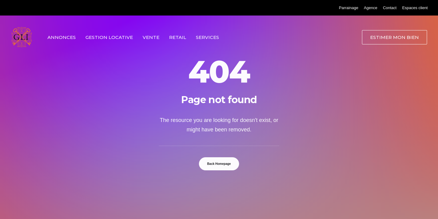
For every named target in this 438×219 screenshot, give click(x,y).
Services (207, 37)
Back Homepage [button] (219, 163)
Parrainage (348, 7)
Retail (177, 37)
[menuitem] (348, 8)
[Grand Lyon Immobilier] (21, 37)
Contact (390, 7)
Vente (151, 37)
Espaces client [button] (415, 7)
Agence (370, 7)
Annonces (61, 37)
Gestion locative (109, 37)
